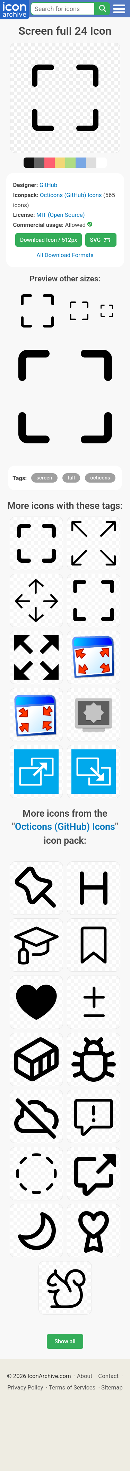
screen (44, 478)
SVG (100, 240)
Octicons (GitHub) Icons (71, 195)
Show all (64, 1341)
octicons (100, 478)
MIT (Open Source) (60, 214)
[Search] (102, 8)
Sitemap (112, 1387)
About (85, 1375)
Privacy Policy (25, 1387)
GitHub (49, 184)
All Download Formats (65, 255)
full (71, 478)
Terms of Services (72, 1387)
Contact (108, 1375)
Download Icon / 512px (48, 240)
